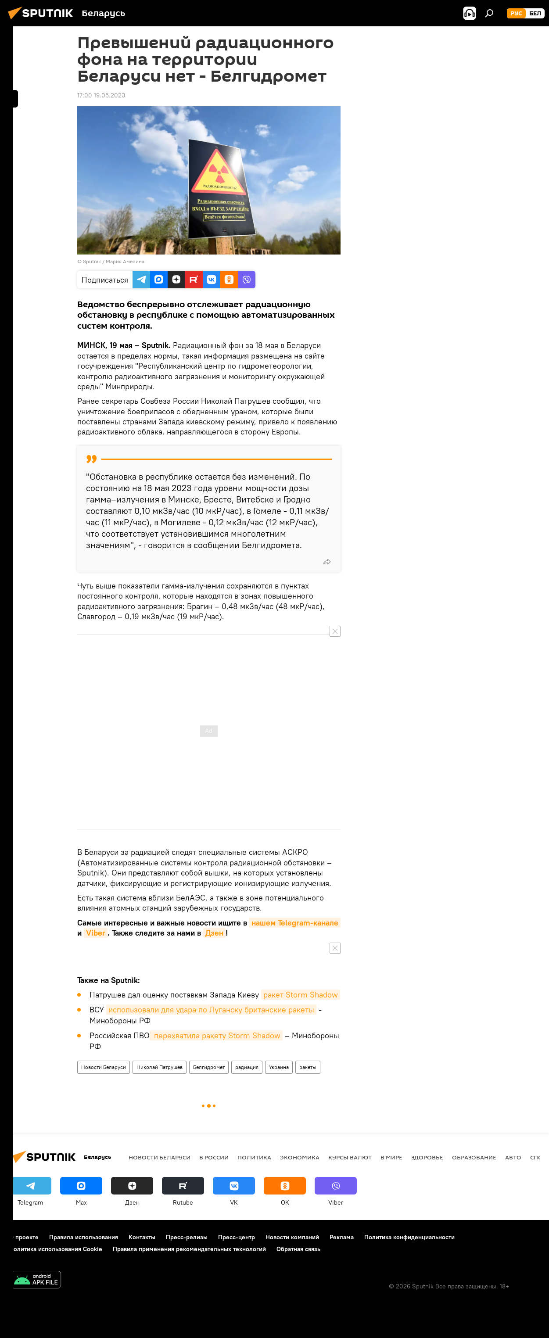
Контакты (142, 1237)
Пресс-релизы (187, 1237)
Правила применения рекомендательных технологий (189, 1249)
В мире (391, 1157)
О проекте (24, 1237)
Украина (279, 1067)
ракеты (307, 1067)
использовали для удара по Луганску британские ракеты (211, 1009)
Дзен (214, 933)
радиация (246, 1067)
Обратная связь (298, 1249)
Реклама (342, 1237)
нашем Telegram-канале (294, 923)
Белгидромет (209, 1067)
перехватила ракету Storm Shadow (216, 1035)
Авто (513, 1157)
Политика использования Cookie (55, 1249)
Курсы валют (350, 1157)
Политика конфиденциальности (409, 1237)
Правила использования (83, 1237)
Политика (254, 1157)
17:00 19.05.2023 (101, 95)
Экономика (299, 1157)
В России (214, 1157)
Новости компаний (292, 1237)
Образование (474, 1157)
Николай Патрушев (159, 1067)
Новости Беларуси (103, 1067)
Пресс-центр (236, 1237)
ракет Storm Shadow (300, 995)
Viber (95, 933)
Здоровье (427, 1157)
